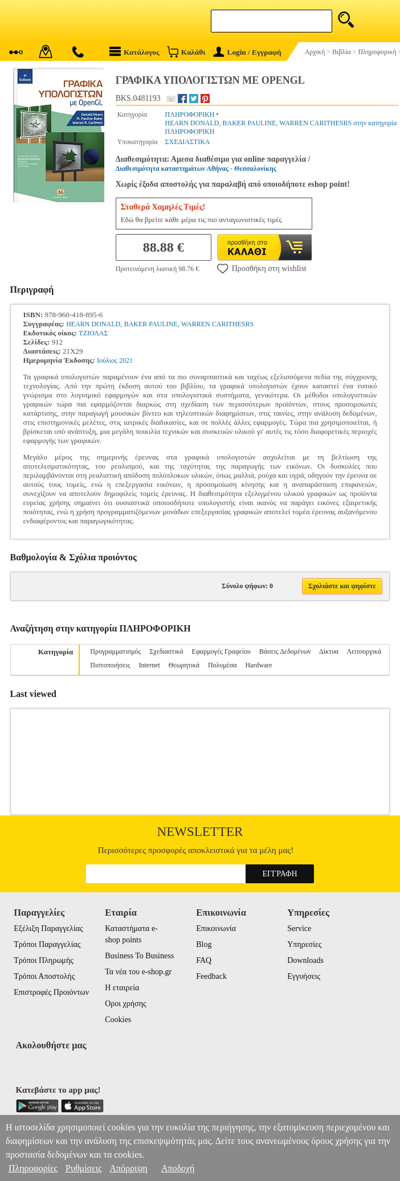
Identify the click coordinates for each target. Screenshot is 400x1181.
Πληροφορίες (33, 1168)
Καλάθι (186, 51)
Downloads (305, 960)
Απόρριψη (128, 1168)
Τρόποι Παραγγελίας (47, 944)
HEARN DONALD (93, 324)
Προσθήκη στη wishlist (262, 268)
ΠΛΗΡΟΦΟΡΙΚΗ (190, 114)
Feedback (211, 976)
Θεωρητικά (184, 665)
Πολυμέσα (222, 665)
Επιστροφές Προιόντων (51, 992)
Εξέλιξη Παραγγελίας (48, 928)
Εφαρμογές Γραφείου (221, 651)
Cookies (118, 1019)
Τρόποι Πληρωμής (44, 960)
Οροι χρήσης (125, 1003)
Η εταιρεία (122, 987)
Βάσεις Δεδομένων (285, 651)
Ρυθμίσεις (83, 1168)
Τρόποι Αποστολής (44, 976)
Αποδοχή (178, 1168)
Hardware (258, 665)
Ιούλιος (107, 360)
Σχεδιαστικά (166, 651)
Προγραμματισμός (115, 651)
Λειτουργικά (364, 651)
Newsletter (200, 832)
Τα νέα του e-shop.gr (138, 971)
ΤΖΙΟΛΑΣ (93, 333)
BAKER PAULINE (151, 324)
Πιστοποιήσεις (110, 665)
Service (299, 928)
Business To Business (139, 956)
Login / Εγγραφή (247, 52)
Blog (203, 944)
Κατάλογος (134, 51)
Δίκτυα (328, 651)
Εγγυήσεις (303, 976)
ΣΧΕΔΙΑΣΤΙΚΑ (187, 142)
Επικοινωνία (216, 928)
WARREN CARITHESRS (217, 324)
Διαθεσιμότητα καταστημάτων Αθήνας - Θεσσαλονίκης (196, 169)
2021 (126, 360)
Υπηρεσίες (304, 944)
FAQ (203, 960)
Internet (149, 665)
